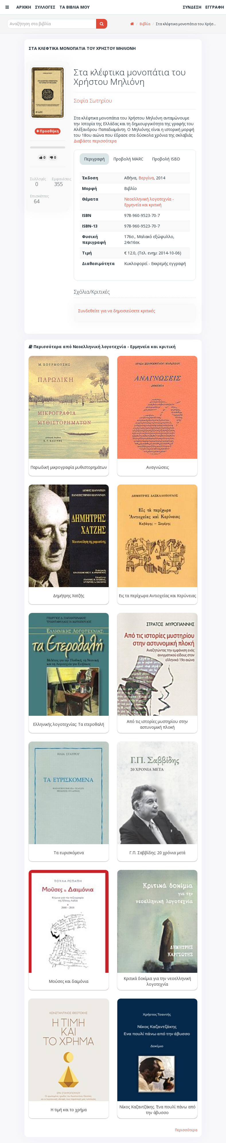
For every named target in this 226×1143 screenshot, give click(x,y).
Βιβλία (145, 23)
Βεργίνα (146, 178)
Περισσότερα (186, 1130)
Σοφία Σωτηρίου (93, 100)
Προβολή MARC (128, 159)
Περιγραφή (94, 159)
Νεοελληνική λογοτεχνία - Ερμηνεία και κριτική (149, 201)
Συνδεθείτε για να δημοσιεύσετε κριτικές (116, 310)
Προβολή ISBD (166, 159)
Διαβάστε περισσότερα (95, 141)
